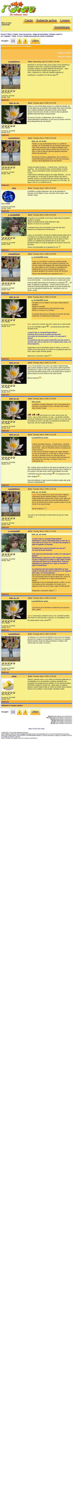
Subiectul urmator (65, 57)
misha (14, 676)
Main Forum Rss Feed (36, 729)
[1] (13, 41)
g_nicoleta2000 (14, 215)
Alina (14, 188)
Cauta (29, 20)
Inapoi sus (5, 100)
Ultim (35, 41)
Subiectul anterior (65, 53)
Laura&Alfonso (14, 62)
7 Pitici (11, 732)
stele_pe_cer (14, 103)
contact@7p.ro (33, 738)
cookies (19, 735)
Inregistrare (62, 27)
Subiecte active (46, 20)
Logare (65, 20)
